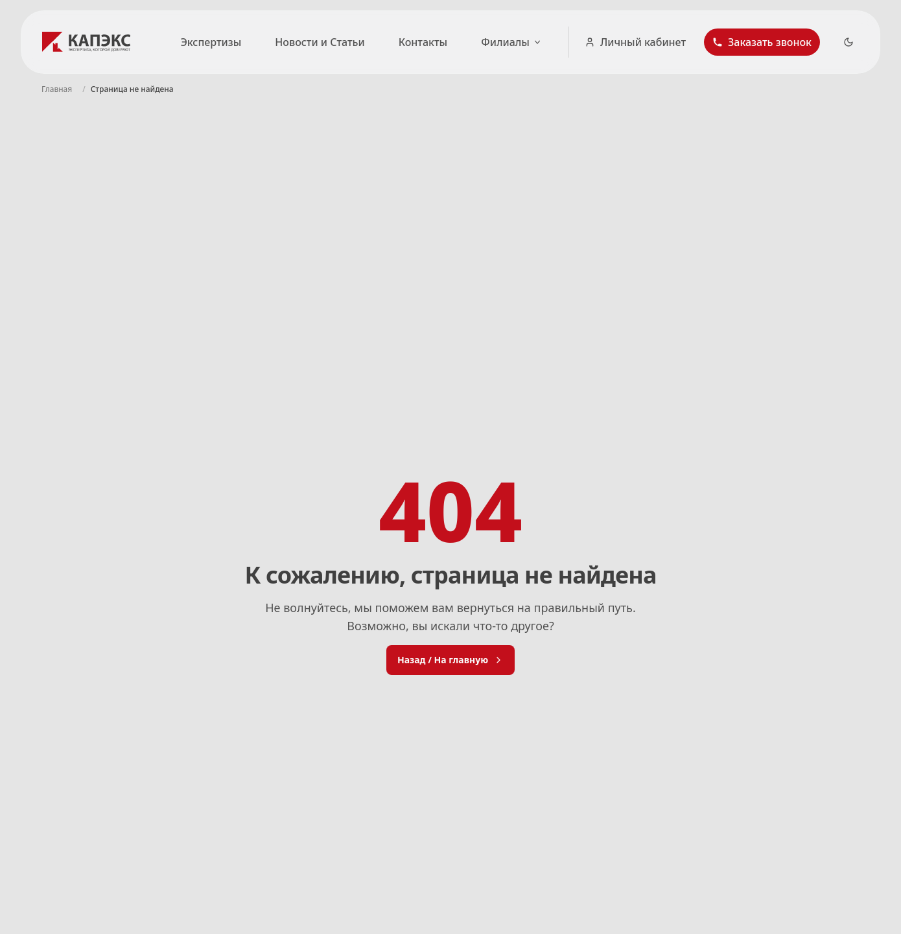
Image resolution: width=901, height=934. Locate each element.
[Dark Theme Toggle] (848, 42)
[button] (762, 42)
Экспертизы (210, 42)
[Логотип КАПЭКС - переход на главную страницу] (88, 42)
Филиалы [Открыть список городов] (512, 42)
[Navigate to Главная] (56, 89)
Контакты (423, 42)
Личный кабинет (635, 42)
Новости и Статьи (319, 42)
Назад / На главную (450, 660)
